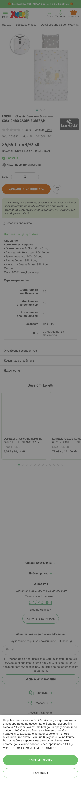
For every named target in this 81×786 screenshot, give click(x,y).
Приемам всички (41, 760)
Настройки (40, 773)
